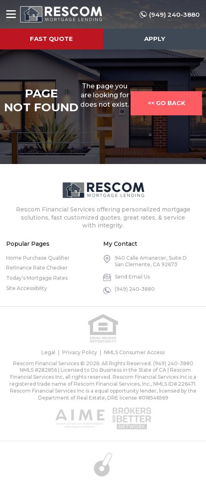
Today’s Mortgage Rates (37, 278)
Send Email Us (132, 277)
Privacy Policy (79, 352)
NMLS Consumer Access (134, 352)
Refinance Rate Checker (37, 268)
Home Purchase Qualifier (38, 258)
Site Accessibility (26, 288)
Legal (48, 352)
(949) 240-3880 (174, 14)
